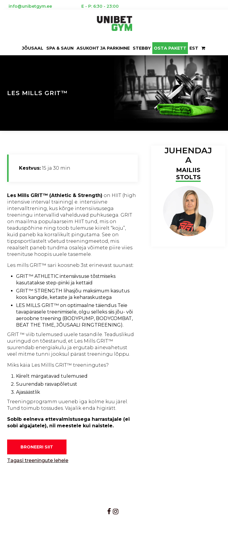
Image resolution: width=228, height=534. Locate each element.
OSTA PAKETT (170, 48)
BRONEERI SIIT (36, 447)
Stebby (142, 48)
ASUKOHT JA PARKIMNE (103, 48)
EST (193, 48)
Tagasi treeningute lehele (37, 460)
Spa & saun (60, 48)
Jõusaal (32, 48)
